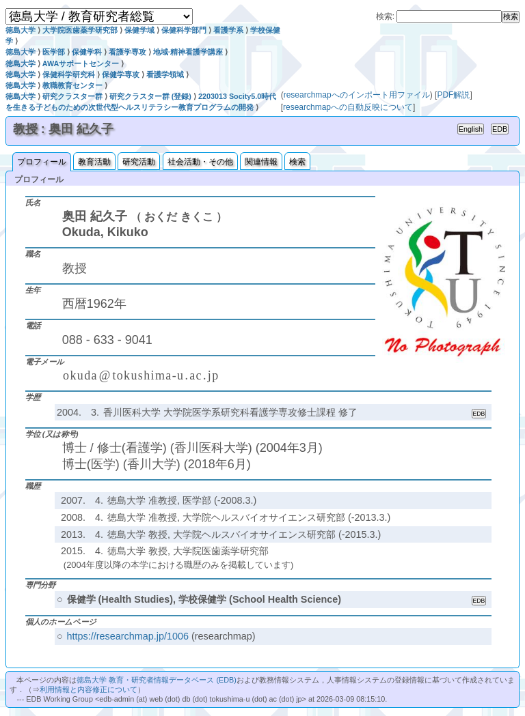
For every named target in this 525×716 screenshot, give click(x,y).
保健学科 (87, 52)
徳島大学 (20, 30)
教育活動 (94, 162)
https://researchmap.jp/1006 (128, 636)
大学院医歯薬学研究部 (80, 30)
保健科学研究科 (68, 74)
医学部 (53, 52)
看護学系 (228, 30)
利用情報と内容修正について (88, 689)
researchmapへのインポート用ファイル (357, 95)
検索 (297, 162)
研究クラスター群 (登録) (150, 96)
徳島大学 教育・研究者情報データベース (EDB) (156, 680)
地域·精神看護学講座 (188, 52)
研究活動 (138, 162)
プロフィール (41, 162)
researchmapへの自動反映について (348, 107)
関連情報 (261, 162)
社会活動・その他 (200, 162)
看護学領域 (165, 74)
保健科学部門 (183, 30)
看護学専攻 (127, 52)
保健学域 (139, 30)
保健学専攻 (120, 74)
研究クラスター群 (72, 96)
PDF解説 (453, 95)
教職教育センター (72, 85)
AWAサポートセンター (81, 63)
